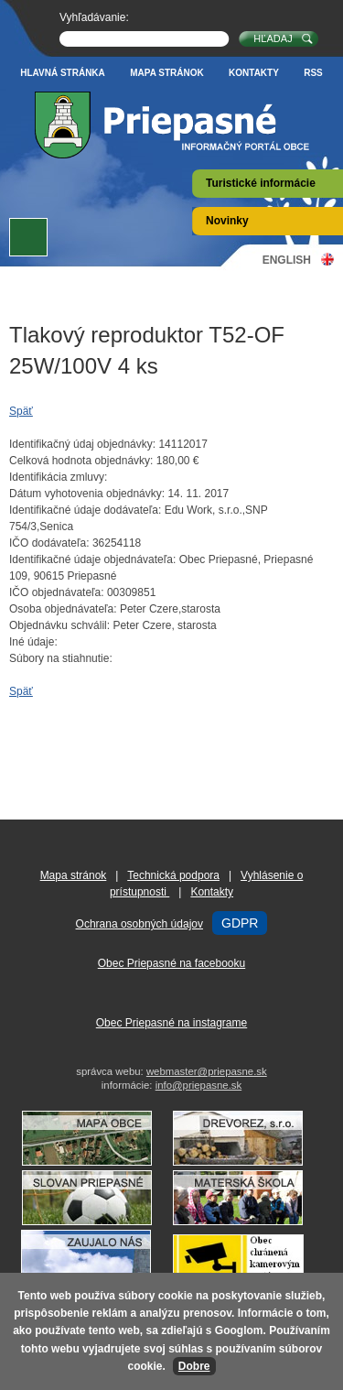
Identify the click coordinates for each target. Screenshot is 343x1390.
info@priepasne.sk (198, 1085)
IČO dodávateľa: (49, 543)
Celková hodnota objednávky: (81, 460)
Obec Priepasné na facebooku (171, 963)
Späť (21, 411)
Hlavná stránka (62, 73)
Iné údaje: (33, 641)
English (287, 260)
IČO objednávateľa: (56, 592)
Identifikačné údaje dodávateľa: (85, 510)
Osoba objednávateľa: (63, 609)
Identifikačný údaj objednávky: (82, 444)
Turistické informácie (261, 183)
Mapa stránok (167, 73)
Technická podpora (173, 875)
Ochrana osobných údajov (139, 924)
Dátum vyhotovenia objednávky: (87, 493)
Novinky (227, 220)
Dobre (194, 1366)
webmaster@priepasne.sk (206, 1071)
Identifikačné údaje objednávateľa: (92, 559)
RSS (313, 73)
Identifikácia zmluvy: (58, 477)
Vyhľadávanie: (94, 17)
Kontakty (254, 73)
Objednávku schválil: (59, 625)
